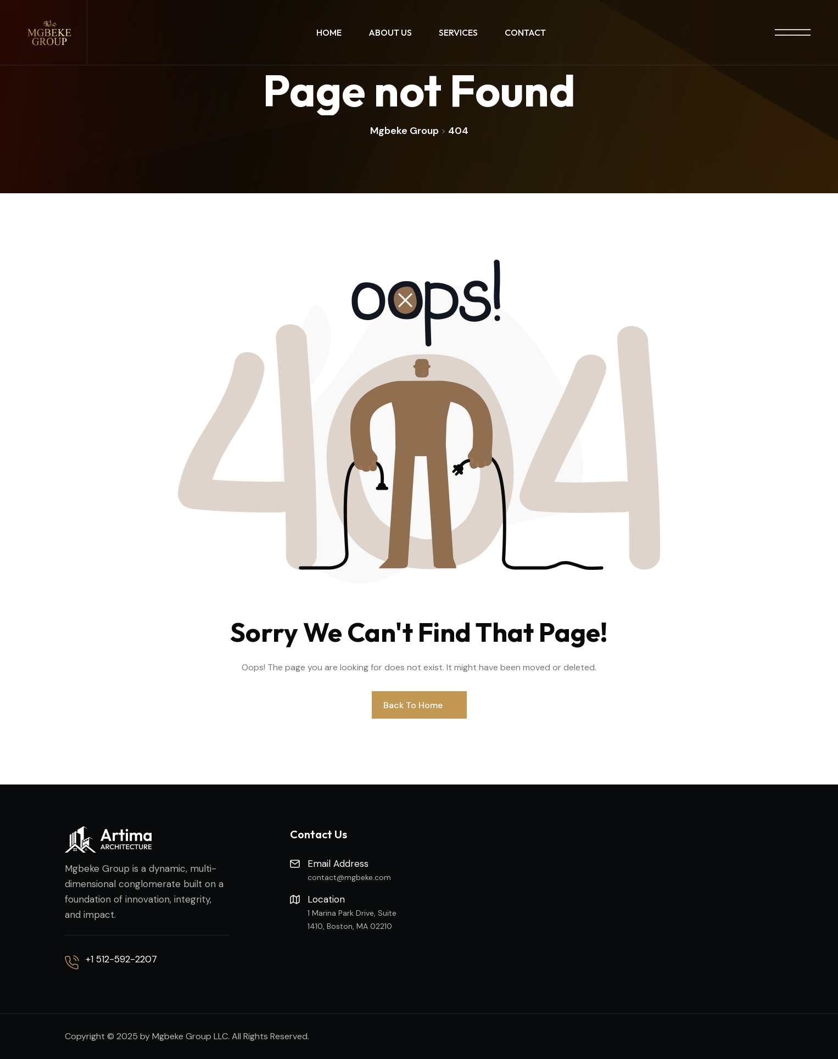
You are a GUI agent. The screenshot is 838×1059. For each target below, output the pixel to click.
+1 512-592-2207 (121, 959)
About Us (390, 32)
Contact (525, 32)
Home (329, 32)
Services (458, 32)
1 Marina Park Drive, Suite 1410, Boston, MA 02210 (352, 919)
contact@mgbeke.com (349, 877)
